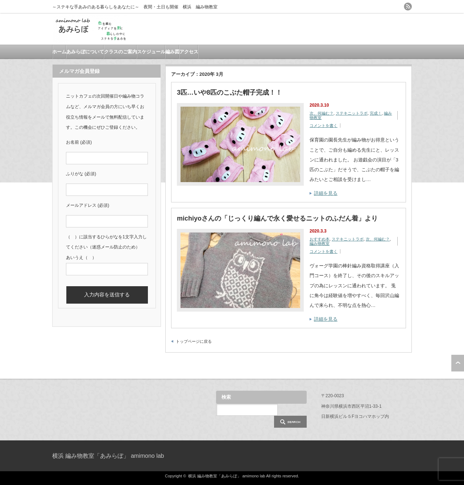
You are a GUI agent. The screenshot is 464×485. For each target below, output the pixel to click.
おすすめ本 (320, 239)
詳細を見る (325, 193)
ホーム (59, 51)
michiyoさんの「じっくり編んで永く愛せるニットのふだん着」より (277, 218)
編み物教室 (320, 243)
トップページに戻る (194, 341)
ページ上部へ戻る (457, 363)
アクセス (188, 51)
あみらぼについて (85, 51)
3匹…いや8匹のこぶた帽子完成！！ (229, 92)
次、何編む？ (322, 113)
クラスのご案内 (120, 51)
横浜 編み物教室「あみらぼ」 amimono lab (108, 456)
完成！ (376, 113)
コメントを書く (323, 125)
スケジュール (151, 51)
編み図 (172, 51)
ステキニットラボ (352, 113)
